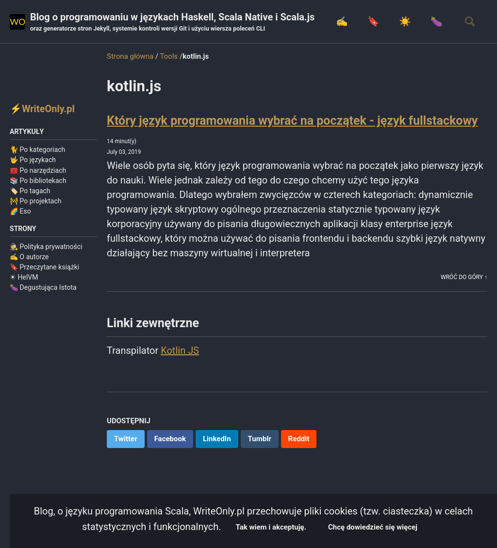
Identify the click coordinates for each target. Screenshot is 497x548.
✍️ (342, 21)
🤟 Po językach (33, 160)
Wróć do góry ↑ (464, 277)
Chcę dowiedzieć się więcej (372, 527)
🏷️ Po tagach (30, 191)
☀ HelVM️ (24, 277)
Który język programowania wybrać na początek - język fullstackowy (292, 121)
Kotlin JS (180, 350)
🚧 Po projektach (36, 201)
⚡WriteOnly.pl (42, 109)
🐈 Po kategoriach (37, 149)
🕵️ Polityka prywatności (46, 246)
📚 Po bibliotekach (38, 180)
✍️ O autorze (29, 257)
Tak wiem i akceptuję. (271, 527)
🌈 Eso (20, 211)
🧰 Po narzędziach (38, 170)
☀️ (405, 21)
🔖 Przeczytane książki (44, 267)
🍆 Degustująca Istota (43, 287)
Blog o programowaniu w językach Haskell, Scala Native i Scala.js (172, 22)
